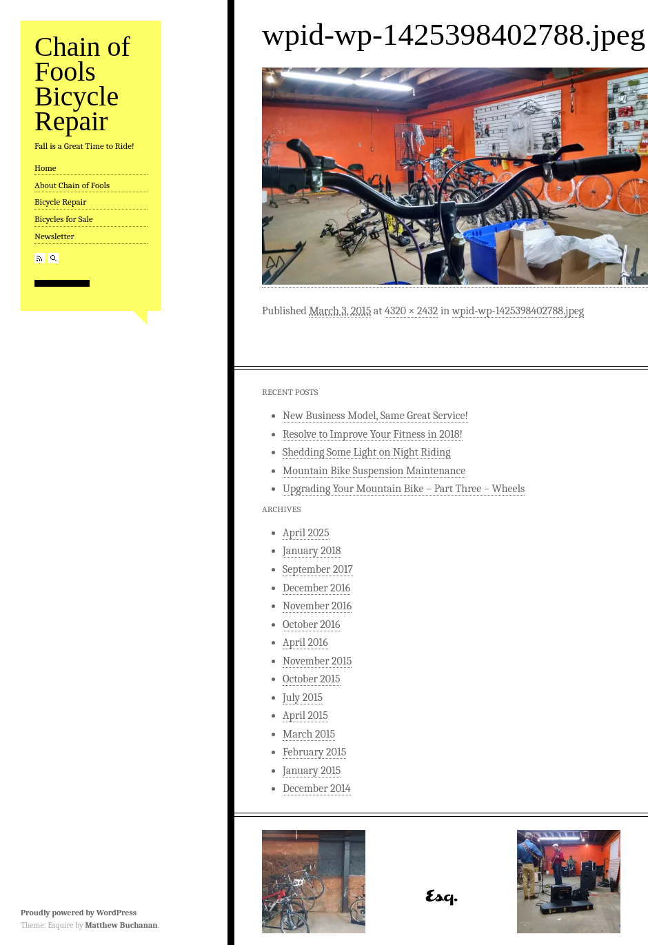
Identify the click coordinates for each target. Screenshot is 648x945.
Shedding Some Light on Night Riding (367, 452)
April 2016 (305, 642)
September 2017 (318, 569)
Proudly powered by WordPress (78, 912)
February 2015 (314, 752)
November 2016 (317, 606)
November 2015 (317, 661)
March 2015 (309, 734)
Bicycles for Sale (63, 219)
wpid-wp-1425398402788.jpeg (518, 311)
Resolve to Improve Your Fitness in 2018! (373, 434)
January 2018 (312, 551)
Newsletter (54, 236)
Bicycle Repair (60, 201)
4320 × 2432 (411, 311)
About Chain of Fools (72, 185)
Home (45, 168)
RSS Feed (39, 258)
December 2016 (316, 588)
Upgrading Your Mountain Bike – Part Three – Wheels (404, 488)
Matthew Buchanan (121, 925)
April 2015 (305, 715)
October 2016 (311, 624)
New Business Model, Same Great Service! (375, 415)
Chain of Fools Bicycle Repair (82, 83)
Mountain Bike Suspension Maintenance (374, 471)
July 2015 (303, 697)
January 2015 (312, 770)
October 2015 (312, 679)
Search (53, 258)
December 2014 (317, 788)
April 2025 (306, 533)
